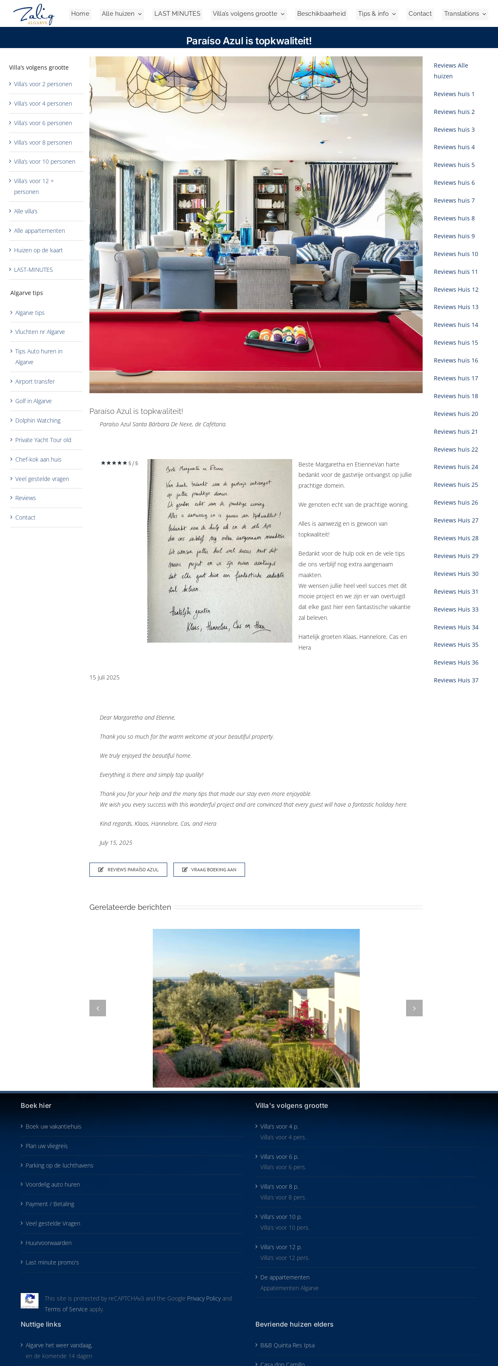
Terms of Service (66, 1309)
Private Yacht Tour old (43, 440)
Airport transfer (35, 381)
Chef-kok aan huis (38, 459)
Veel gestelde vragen (42, 479)
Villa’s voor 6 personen (43, 123)
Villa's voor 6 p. (279, 1156)
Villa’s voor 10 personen (44, 161)
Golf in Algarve (33, 401)
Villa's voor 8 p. (279, 1186)
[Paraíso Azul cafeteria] (255, 224)
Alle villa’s (26, 211)
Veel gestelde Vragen (53, 1223)
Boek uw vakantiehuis (54, 1126)
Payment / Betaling (50, 1204)
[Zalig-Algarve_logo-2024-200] (34, 6)
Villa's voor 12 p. (281, 1247)
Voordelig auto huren (53, 1184)
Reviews (25, 498)
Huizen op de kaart (38, 250)
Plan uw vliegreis (47, 1146)
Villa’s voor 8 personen (43, 142)
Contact (25, 517)
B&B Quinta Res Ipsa (287, 1345)
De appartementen (285, 1277)
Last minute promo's (52, 1262)
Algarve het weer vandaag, (59, 1345)
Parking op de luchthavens (60, 1165)
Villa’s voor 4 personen (43, 103)
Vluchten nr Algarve (40, 332)
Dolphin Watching (37, 420)
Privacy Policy (204, 1298)
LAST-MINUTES (33, 269)
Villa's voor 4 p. (279, 1126)
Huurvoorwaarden (49, 1243)
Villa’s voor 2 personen (43, 84)
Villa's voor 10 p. (281, 1217)
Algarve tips (30, 313)
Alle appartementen (39, 231)
